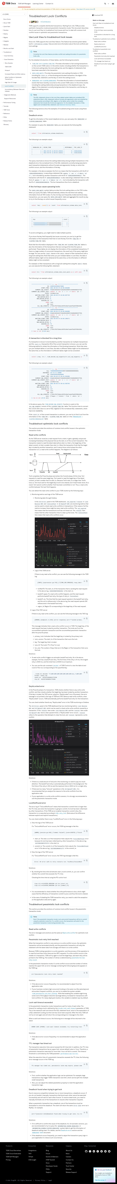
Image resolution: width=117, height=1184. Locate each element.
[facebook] (98, 1151)
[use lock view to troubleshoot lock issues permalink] (74, 37)
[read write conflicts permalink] (47, 435)
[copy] (87, 132)
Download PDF (97, 15)
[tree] (13, 72)
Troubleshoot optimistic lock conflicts (104, 39)
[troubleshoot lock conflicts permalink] (68, 16)
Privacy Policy (40, 1180)
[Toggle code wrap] (84, 132)
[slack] (101, 1151)
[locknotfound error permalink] (47, 803)
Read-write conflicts (100, 41)
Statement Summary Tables (67, 104)
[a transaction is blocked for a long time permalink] (63, 338)
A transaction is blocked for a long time (104, 35)
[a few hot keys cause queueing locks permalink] (61, 187)
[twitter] (90, 1151)
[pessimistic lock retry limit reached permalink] (60, 939)
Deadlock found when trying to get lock (104, 64)
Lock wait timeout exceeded (102, 58)
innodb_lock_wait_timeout (67, 1008)
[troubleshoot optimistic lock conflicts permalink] (69, 424)
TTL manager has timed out (102, 61)
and (43, 64)
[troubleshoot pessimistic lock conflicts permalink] (70, 904)
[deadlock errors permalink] (44, 115)
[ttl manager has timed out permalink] (53, 1043)
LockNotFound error (100, 46)
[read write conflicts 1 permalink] (47, 929)
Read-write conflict (68, 933)
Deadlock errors (66, 1130)
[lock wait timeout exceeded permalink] (54, 1002)
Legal (50, 1180)
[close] (113, 1170)
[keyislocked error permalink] (46, 686)
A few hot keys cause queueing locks (103, 31)
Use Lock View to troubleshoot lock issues (103, 24)
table (37, 1132)
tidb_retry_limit (61, 813)
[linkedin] (94, 1151)
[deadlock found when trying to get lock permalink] (63, 1089)
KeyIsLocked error (99, 44)
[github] (86, 1151)
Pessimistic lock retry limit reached (104, 56)
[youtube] (109, 1151)
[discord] (105, 1151)
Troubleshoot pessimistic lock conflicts (102, 50)
